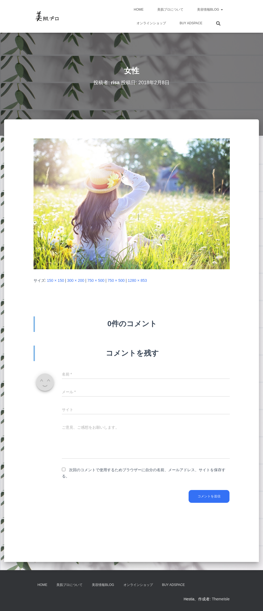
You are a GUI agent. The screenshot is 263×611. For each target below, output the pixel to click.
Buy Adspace (191, 23)
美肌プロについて (170, 9)
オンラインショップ (151, 23)
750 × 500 (95, 280)
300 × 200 (75, 280)
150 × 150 (55, 280)
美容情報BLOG (210, 9)
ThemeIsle (220, 599)
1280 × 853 (137, 280)
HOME (139, 9)
